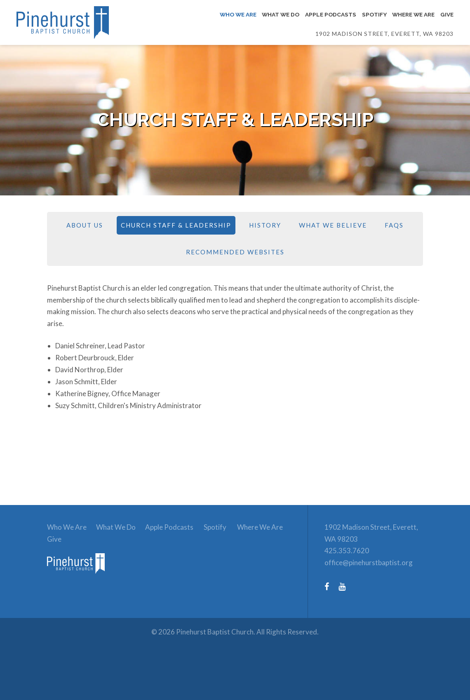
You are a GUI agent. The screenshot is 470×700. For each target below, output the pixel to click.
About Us (84, 225)
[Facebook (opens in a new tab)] (330, 586)
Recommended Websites (235, 252)
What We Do (116, 527)
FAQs (394, 225)
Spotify (215, 527)
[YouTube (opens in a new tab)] (346, 586)
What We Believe (333, 225)
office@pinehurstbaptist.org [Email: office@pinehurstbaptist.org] (368, 562)
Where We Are (260, 527)
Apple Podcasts (169, 527)
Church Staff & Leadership (176, 225)
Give (54, 539)
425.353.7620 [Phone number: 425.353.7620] (346, 550)
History (265, 225)
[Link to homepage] (83, 22)
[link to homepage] (80, 579)
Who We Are (67, 527)
